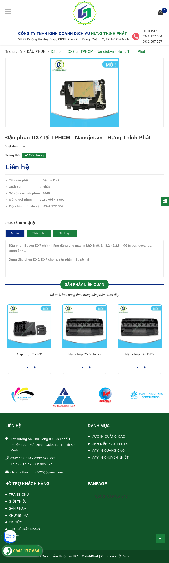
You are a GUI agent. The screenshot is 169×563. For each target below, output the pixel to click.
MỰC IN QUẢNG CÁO (108, 436)
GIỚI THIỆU (18, 501)
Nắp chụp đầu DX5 (139, 354)
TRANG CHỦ (19, 494)
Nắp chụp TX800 (29, 354)
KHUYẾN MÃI (19, 515)
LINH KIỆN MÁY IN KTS (109, 443)
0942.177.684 (20, 458)
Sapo (126, 556)
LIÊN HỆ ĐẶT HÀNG (24, 529)
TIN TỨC (15, 522)
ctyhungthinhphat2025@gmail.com (36, 472)
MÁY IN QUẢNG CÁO (108, 450)
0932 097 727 (44, 458)
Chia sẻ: (11, 223)
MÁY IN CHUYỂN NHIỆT (110, 457)
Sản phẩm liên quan (84, 284)
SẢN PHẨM (17, 508)
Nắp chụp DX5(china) (84, 354)
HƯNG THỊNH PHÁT (111, 496)
